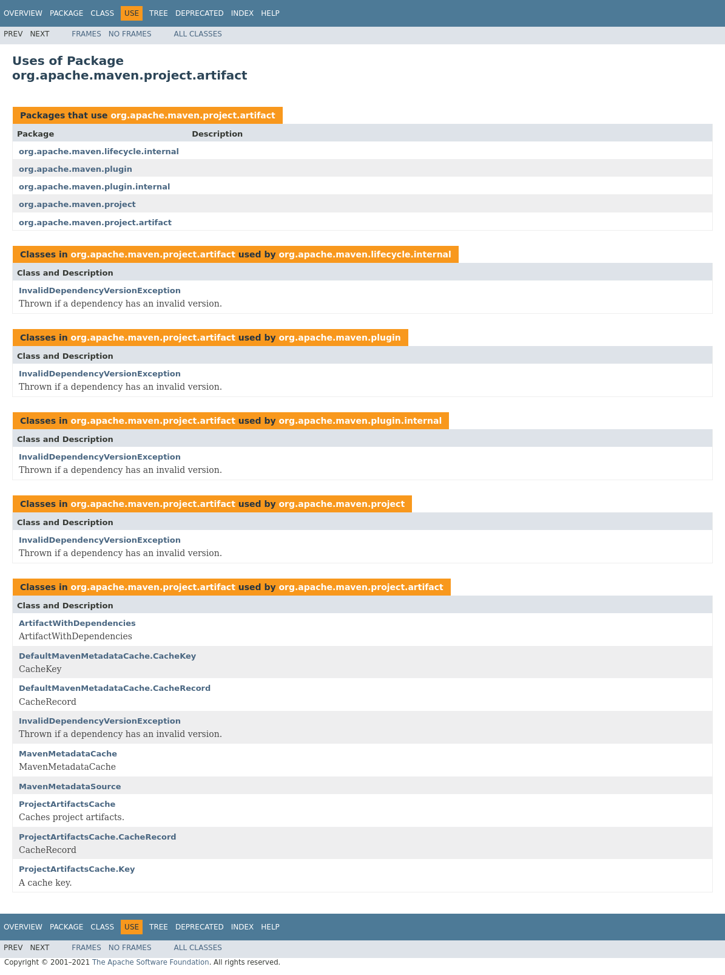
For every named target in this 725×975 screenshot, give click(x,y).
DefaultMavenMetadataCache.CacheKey (107, 656)
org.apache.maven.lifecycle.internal (99, 151)
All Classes (198, 34)
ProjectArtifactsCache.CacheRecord (98, 836)
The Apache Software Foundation (150, 962)
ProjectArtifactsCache (67, 804)
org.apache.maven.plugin (75, 169)
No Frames (130, 34)
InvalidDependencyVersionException (100, 290)
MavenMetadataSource (70, 786)
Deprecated (199, 13)
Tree (158, 13)
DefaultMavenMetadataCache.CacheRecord (115, 688)
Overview (23, 13)
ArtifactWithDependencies (77, 623)
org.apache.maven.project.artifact (192, 115)
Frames (86, 34)
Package (66, 13)
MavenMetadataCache (68, 753)
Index (242, 13)
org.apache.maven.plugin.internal (94, 186)
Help (270, 13)
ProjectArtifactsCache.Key (77, 869)
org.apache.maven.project (77, 204)
